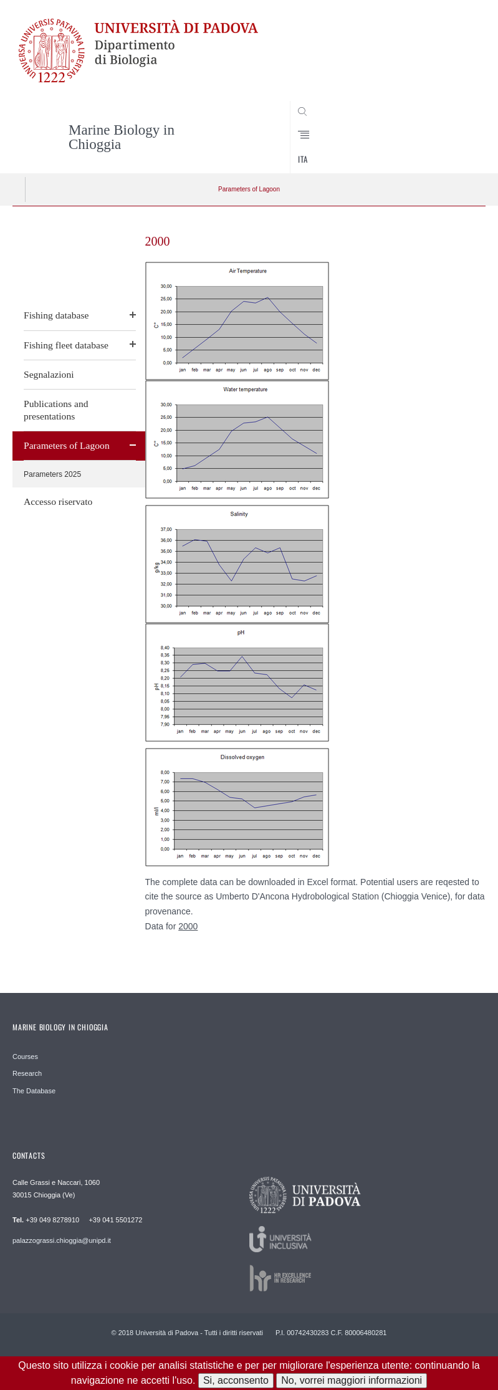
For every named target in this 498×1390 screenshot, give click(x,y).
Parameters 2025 (52, 474)
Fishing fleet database (66, 345)
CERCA (454, 150)
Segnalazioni (49, 374)
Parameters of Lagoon (249, 189)
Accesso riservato (58, 501)
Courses (25, 1056)
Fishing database (56, 315)
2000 (188, 926)
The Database (33, 1091)
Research (27, 1073)
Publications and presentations (56, 409)
